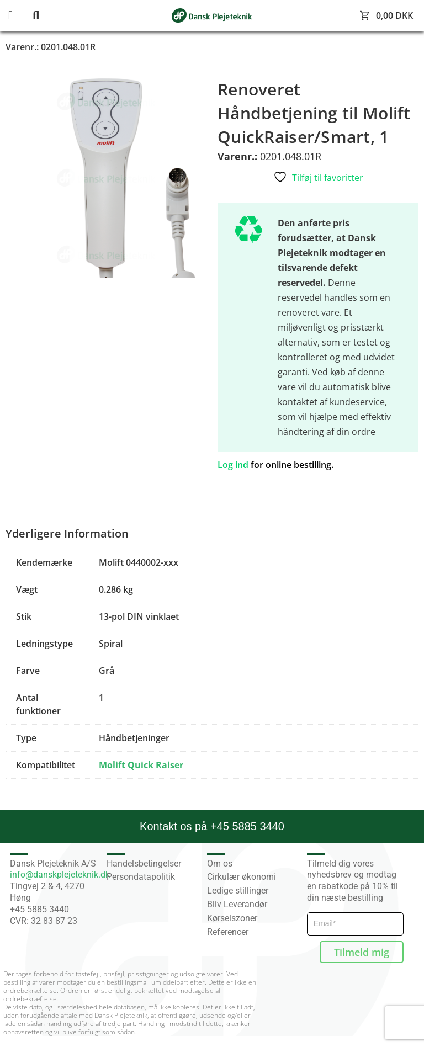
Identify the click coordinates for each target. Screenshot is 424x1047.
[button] (19, 15)
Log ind (233, 465)
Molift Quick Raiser (141, 765)
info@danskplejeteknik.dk (60, 874)
